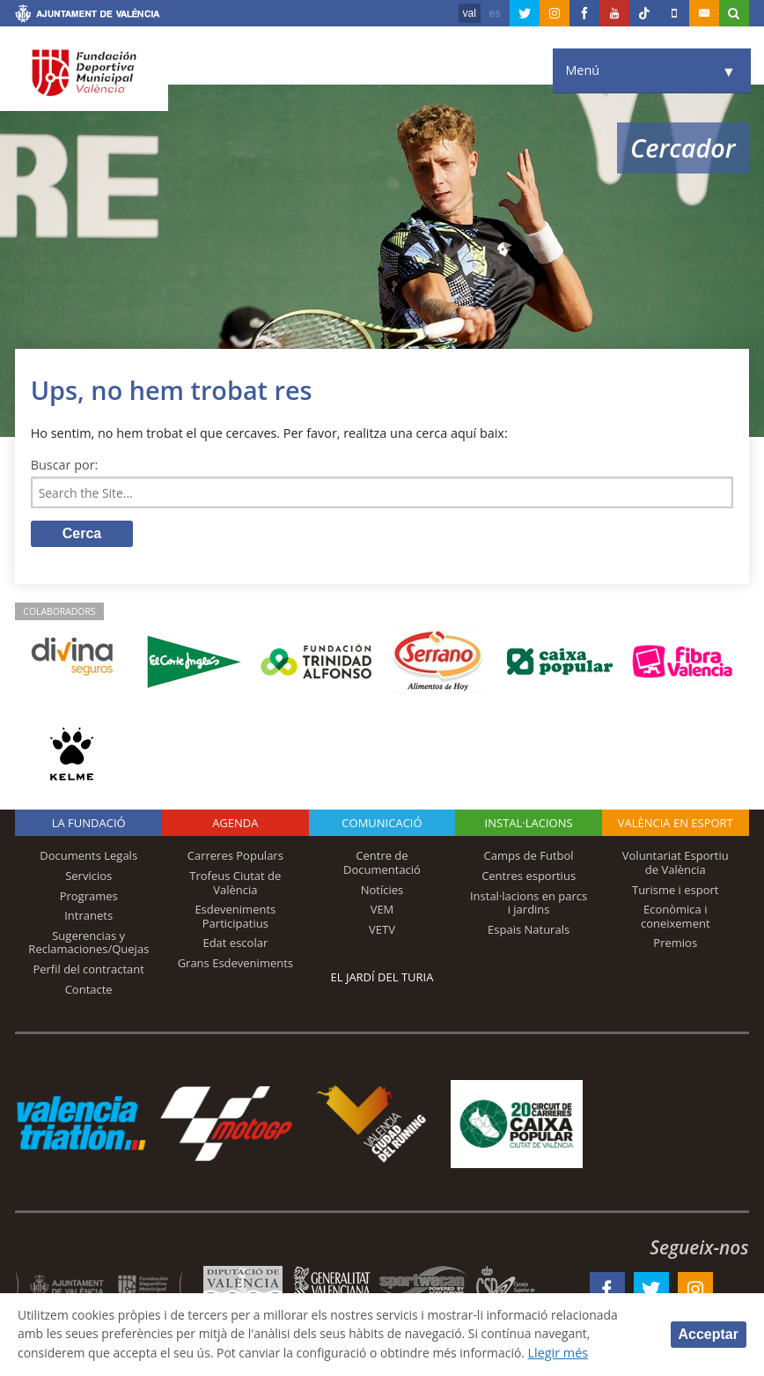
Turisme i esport (675, 891)
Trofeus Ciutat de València (235, 884)
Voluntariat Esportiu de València (675, 864)
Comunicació (382, 824)
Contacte (89, 991)
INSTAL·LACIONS (529, 824)
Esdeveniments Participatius (235, 918)
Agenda (235, 824)
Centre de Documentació (382, 864)
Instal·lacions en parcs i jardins (528, 905)
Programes (89, 898)
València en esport (675, 824)
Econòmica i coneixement (675, 918)
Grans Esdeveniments (235, 965)
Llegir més (576, 1352)
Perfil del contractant (88, 971)
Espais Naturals (528, 931)
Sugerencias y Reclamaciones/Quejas (88, 944)
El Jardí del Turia (382, 979)
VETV (382, 931)
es (495, 13)
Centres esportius (528, 877)
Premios (675, 944)
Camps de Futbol (529, 857)
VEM (382, 911)
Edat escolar (235, 944)
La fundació (89, 824)
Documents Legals (88, 857)
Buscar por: (65, 464)
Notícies (382, 891)
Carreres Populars (235, 857)
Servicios (88, 877)
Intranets (88, 917)
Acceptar (708, 1334)
